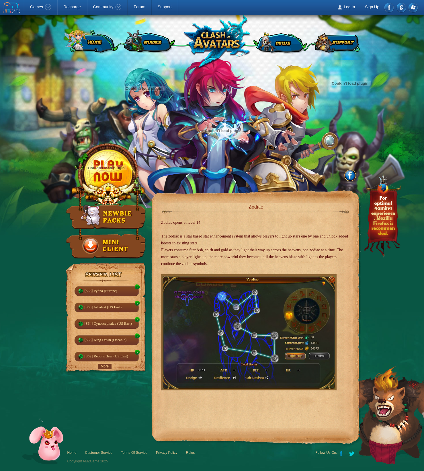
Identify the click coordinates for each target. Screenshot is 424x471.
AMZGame (12, 8)
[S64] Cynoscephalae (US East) (108, 323)
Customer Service (98, 453)
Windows (413, 8)
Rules (190, 453)
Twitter (352, 453)
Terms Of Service (134, 453)
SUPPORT (336, 41)
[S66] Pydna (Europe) (101, 291)
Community (107, 7)
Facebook (389, 8)
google (401, 8)
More (105, 366)
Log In (349, 7)
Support (165, 7)
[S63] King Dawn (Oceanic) (106, 340)
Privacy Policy (166, 453)
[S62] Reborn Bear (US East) (106, 356)
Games (40, 7)
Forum (139, 7)
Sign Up (372, 7)
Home (72, 453)
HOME (89, 41)
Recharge (72, 7)
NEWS (279, 41)
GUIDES (148, 41)
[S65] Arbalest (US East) (103, 307)
